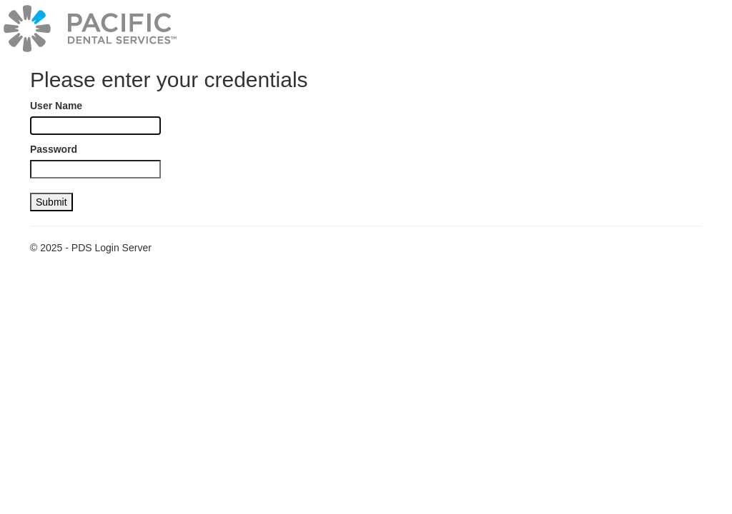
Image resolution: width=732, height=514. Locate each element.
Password (53, 149)
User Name (56, 105)
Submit (51, 202)
